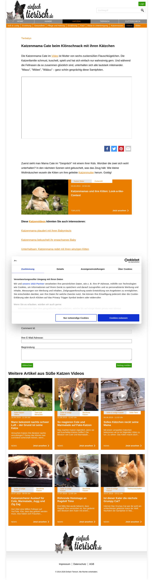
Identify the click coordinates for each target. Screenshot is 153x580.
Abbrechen (27, 365)
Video (55, 56)
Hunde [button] (48, 21)
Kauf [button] (82, 25)
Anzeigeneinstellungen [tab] (93, 269)
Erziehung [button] (26, 25)
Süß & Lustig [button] (13, 25)
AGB (91, 564)
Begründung (28, 347)
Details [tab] (60, 269)
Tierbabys (26, 38)
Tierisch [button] (104, 21)
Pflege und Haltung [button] (56, 25)
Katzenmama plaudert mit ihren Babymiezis (46, 230)
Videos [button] (129, 25)
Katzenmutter (86, 172)
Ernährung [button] (72, 25)
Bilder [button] (138, 25)
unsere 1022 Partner (33, 283)
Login (141, 4)
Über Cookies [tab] (125, 269)
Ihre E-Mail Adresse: (32, 337)
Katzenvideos (37, 221)
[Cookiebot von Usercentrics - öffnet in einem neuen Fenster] (126, 260)
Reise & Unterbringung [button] (98, 25)
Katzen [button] (76, 21)
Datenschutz (79, 564)
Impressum (64, 564)
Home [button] (20, 21)
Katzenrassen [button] (117, 25)
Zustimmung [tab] (27, 269)
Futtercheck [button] (132, 21)
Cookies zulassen (118, 318)
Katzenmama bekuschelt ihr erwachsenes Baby (48, 239)
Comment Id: (28, 328)
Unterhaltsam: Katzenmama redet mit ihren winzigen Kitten (55, 249)
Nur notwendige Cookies (76, 318)
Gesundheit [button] (39, 25)
